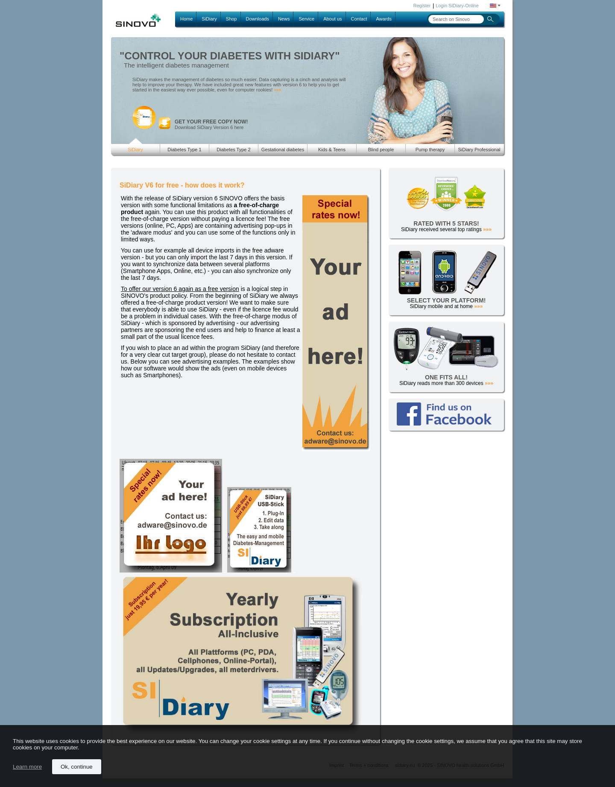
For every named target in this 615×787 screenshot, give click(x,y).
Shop (231, 18)
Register (422, 5)
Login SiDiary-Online (457, 5)
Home (186, 18)
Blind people (381, 149)
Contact (359, 18)
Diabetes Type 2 (233, 149)
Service (306, 18)
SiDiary (209, 18)
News (284, 18)
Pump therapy (430, 149)
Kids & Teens (332, 149)
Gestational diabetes (282, 149)
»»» (277, 90)
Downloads (257, 18)
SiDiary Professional (479, 149)
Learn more (27, 767)
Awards (383, 18)
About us (332, 18)
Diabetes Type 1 (184, 149)
